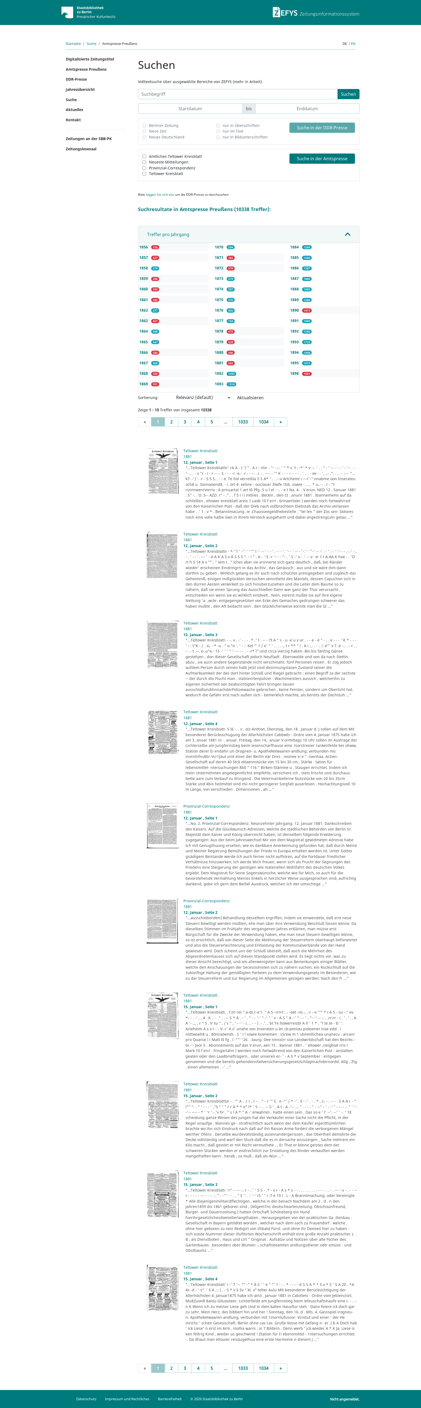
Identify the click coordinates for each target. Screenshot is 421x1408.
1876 (219, 310)
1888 (295, 288)
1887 (295, 278)
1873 (219, 278)
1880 (219, 352)
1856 (144, 246)
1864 (144, 331)
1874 (219, 288)
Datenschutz (86, 1398)
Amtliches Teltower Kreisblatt (175, 156)
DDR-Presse (76, 79)
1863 (144, 320)
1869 (144, 383)
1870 (219, 246)
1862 (144, 310)
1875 (219, 299)
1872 (219, 267)
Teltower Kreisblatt (166, 173)
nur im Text (233, 131)
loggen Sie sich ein (159, 195)
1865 (144, 341)
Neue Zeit (157, 131)
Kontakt (73, 119)
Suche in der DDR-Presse (322, 128)
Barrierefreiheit (170, 1398)
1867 (144, 362)
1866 (144, 352)
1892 (295, 331)
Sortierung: (148, 397)
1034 (263, 422)
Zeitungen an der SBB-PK (89, 138)
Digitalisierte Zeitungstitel (90, 59)
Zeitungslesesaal (81, 148)
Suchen (348, 94)
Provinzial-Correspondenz (172, 167)
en (353, 43)
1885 (295, 257)
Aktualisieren (250, 398)
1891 (295, 320)
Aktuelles (74, 109)
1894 (295, 352)
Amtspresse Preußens (86, 69)
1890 (295, 310)
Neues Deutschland (166, 137)
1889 (295, 299)
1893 (295, 341)
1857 (144, 257)
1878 (219, 331)
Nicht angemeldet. (345, 1399)
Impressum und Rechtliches (127, 1398)
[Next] (280, 421)
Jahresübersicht (80, 89)
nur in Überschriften (241, 125)
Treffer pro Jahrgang (168, 234)
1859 (144, 278)
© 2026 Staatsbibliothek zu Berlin (216, 1398)
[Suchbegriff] (238, 94)
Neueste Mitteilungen (168, 162)
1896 (295, 373)
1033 (243, 422)
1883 (219, 383)
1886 (295, 267)
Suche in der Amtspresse (322, 159)
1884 (295, 246)
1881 (219, 362)
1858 (144, 267)
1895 (295, 362)
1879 (219, 341)
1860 (144, 288)
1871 (219, 257)
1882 (219, 373)
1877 (219, 320)
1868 (144, 373)
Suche (91, 43)
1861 (144, 299)
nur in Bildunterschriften (245, 137)
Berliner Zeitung (164, 125)
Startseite (73, 43)
